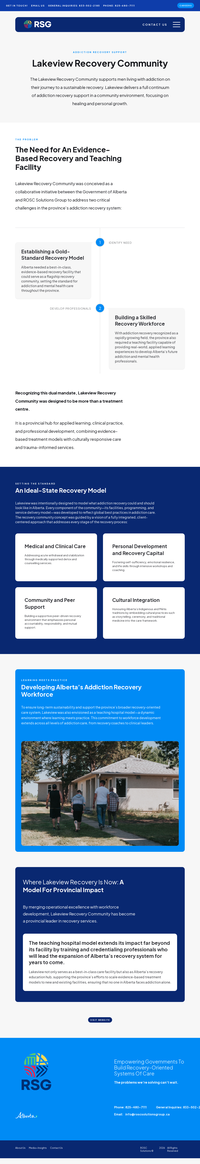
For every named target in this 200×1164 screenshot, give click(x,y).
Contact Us (152, 26)
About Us (20, 1150)
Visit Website (100, 1028)
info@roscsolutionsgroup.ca (147, 1116)
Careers (184, 5)
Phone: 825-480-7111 (130, 1109)
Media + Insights (38, 1150)
